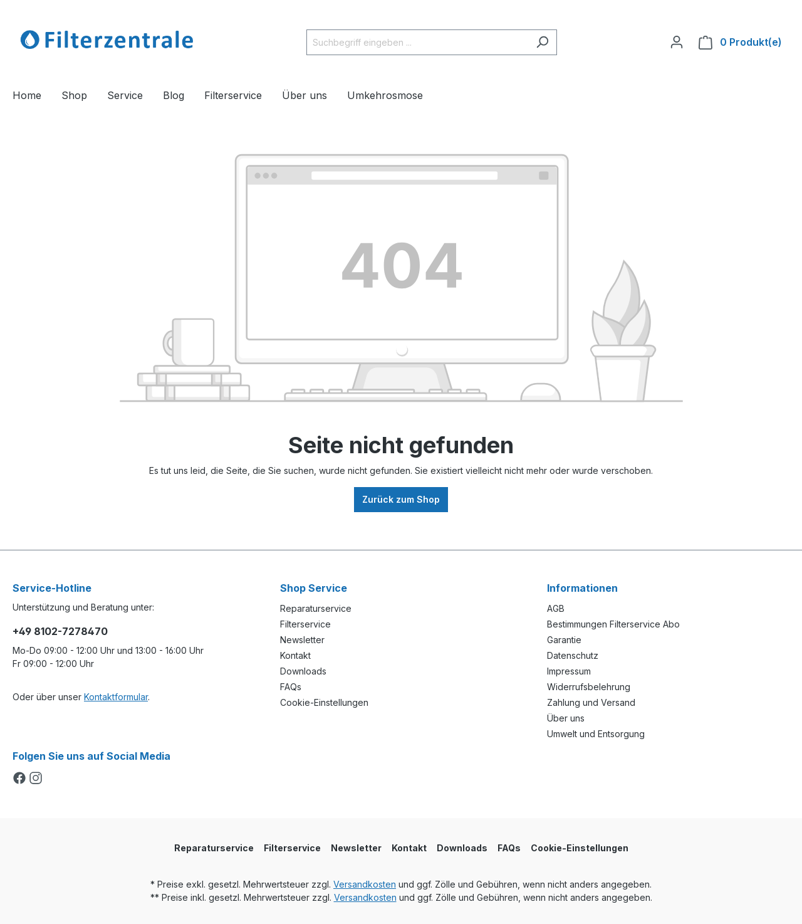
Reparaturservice (316, 608)
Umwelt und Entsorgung (596, 733)
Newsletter (302, 639)
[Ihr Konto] (676, 42)
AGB (556, 608)
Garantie (564, 639)
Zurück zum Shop (401, 499)
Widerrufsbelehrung (588, 686)
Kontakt (295, 655)
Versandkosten (364, 884)
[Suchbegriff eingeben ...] (417, 42)
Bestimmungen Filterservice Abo (613, 624)
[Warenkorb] (740, 42)
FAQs (290, 686)
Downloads (303, 671)
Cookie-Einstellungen (324, 702)
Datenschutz (572, 655)
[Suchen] (542, 42)
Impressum (569, 671)
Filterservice (305, 624)
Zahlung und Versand (591, 702)
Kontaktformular (116, 696)
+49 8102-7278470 (60, 631)
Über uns (566, 718)
